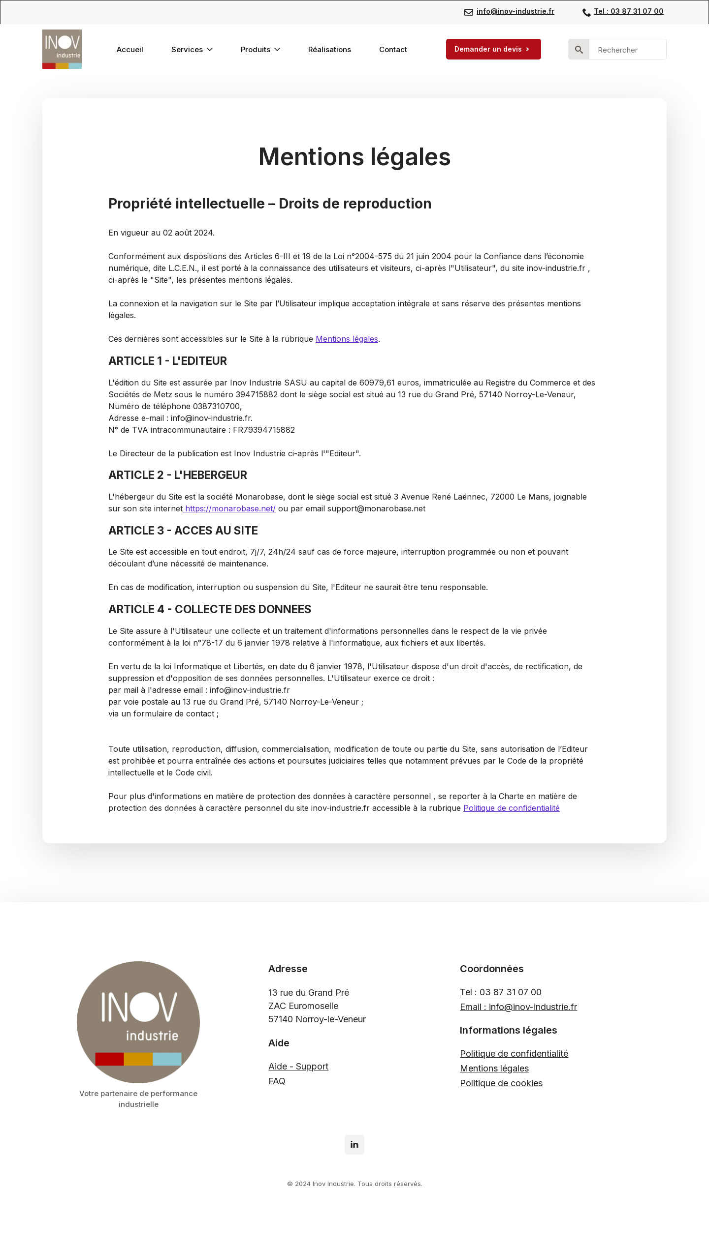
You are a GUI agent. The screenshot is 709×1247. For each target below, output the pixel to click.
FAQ (277, 1081)
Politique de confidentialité (511, 808)
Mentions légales (347, 339)
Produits (255, 49)
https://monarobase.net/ (229, 508)
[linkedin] (354, 1145)
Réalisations (329, 49)
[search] (579, 49)
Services (187, 49)
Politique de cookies (501, 1083)
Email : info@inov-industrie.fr (518, 1007)
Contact (393, 49)
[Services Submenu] (212, 49)
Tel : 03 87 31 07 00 (629, 11)
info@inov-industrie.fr (515, 11)
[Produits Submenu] (279, 49)
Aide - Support (298, 1066)
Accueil (130, 49)
